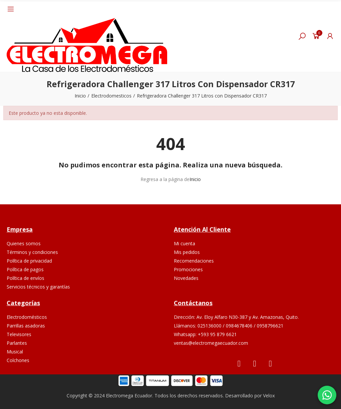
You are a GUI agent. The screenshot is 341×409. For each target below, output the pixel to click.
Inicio (195, 179)
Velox (269, 395)
